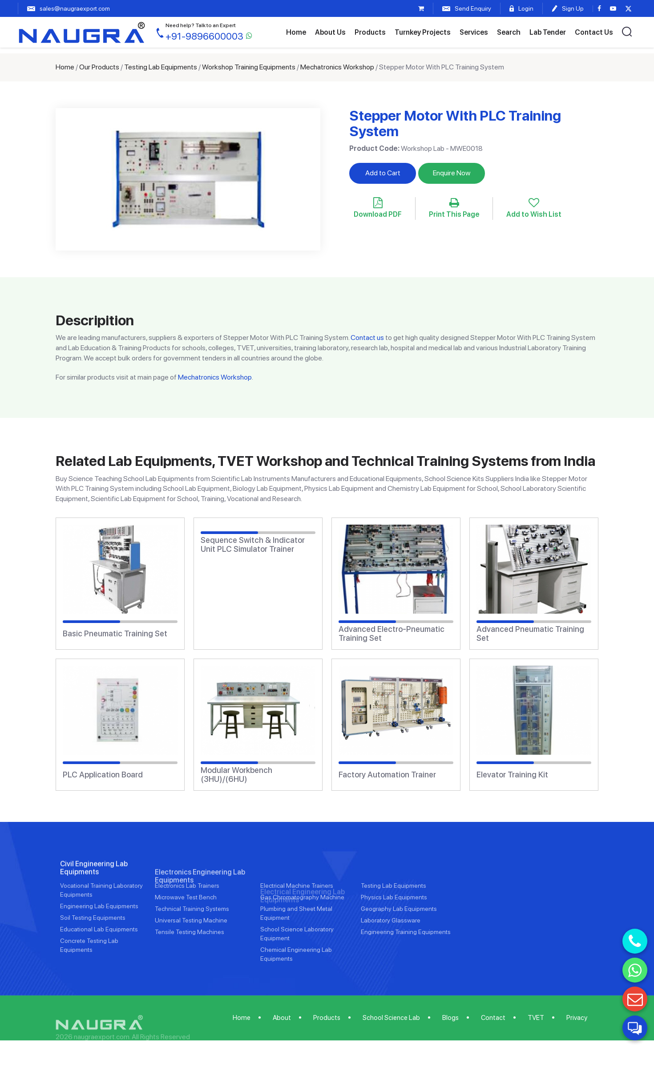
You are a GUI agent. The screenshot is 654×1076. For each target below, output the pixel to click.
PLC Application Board (103, 774)
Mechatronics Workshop (337, 67)
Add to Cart (382, 173)
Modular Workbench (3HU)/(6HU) (236, 775)
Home (296, 32)
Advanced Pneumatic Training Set (530, 634)
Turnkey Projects (423, 32)
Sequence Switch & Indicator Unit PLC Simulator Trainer (253, 545)
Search (509, 32)
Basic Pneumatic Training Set (115, 633)
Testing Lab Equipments (160, 67)
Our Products (99, 67)
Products (370, 32)
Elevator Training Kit (512, 774)
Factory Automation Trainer (387, 774)
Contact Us (594, 32)
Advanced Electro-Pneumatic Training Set (391, 634)
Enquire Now (451, 173)
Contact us (367, 337)
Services (474, 32)
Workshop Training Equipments (248, 67)
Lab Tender (547, 32)
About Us (330, 32)
